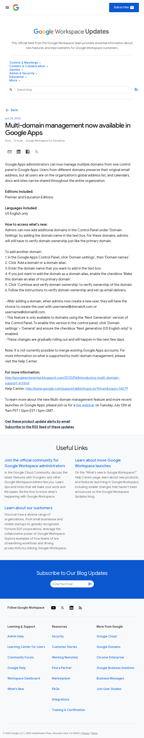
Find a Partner (62, 668)
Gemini (16, 70)
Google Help (17, 668)
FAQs (55, 689)
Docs (8, 140)
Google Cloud (107, 636)
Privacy (85, 733)
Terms (94, 733)
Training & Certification (68, 710)
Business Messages (110, 678)
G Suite (18, 140)
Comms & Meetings (25, 63)
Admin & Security (23, 73)
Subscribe (124, 7)
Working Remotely (65, 657)
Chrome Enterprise (110, 657)
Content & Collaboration (28, 66)
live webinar (85, 405)
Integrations (60, 699)
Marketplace (61, 678)
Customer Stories (64, 647)
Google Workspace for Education (45, 140)
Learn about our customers (28, 508)
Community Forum (21, 657)
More (14, 80)
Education (18, 77)
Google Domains (108, 647)
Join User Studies (109, 689)
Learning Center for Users (26, 647)
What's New (16, 689)
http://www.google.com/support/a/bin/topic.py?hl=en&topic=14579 (77, 389)
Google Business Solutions (115, 668)
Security (58, 636)
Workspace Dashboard (24, 678)
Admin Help (16, 636)
